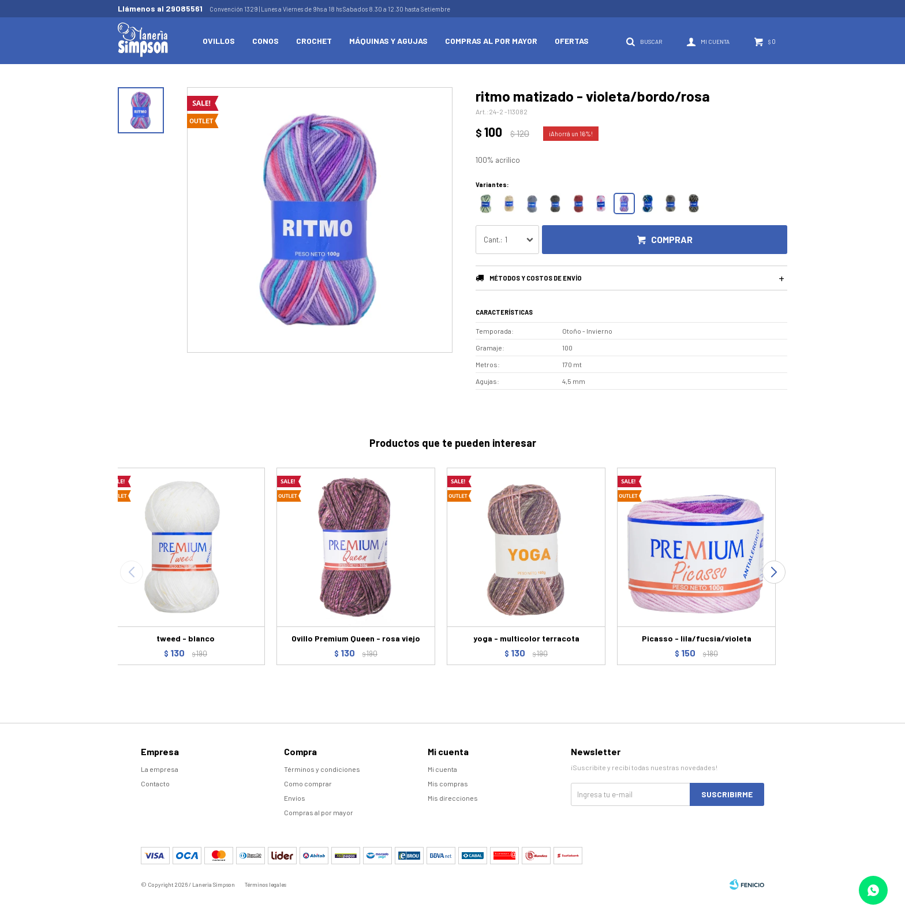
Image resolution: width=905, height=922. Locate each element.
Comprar (672, 239)
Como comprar (308, 783)
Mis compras (448, 783)
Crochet (314, 41)
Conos (265, 41)
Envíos (294, 798)
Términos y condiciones (322, 769)
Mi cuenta (442, 769)
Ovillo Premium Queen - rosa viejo (355, 638)
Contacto (155, 783)
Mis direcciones (453, 798)
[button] (773, 572)
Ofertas (572, 41)
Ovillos (219, 41)
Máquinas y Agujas (388, 41)
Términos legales (265, 884)
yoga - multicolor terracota (526, 638)
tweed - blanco (185, 638)
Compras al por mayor (491, 41)
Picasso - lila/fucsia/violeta (696, 638)
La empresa (159, 769)
